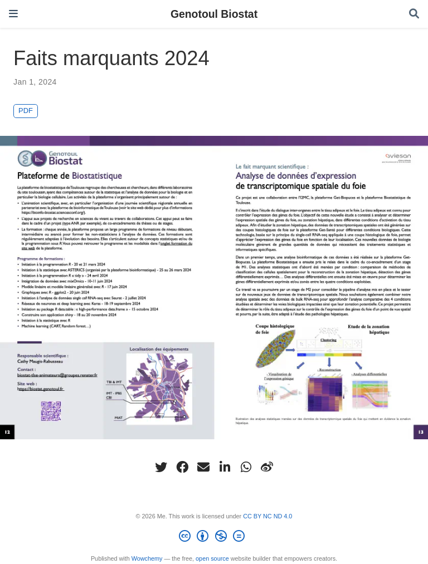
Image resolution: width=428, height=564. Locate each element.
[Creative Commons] (214, 538)
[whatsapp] (245, 467)
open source (212, 558)
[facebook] (182, 467)
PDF (25, 110)
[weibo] (267, 467)
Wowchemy (147, 558)
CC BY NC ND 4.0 (267, 516)
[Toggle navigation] (13, 13)
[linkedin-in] (224, 467)
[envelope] (203, 467)
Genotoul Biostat (214, 14)
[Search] (414, 14)
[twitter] (161, 467)
